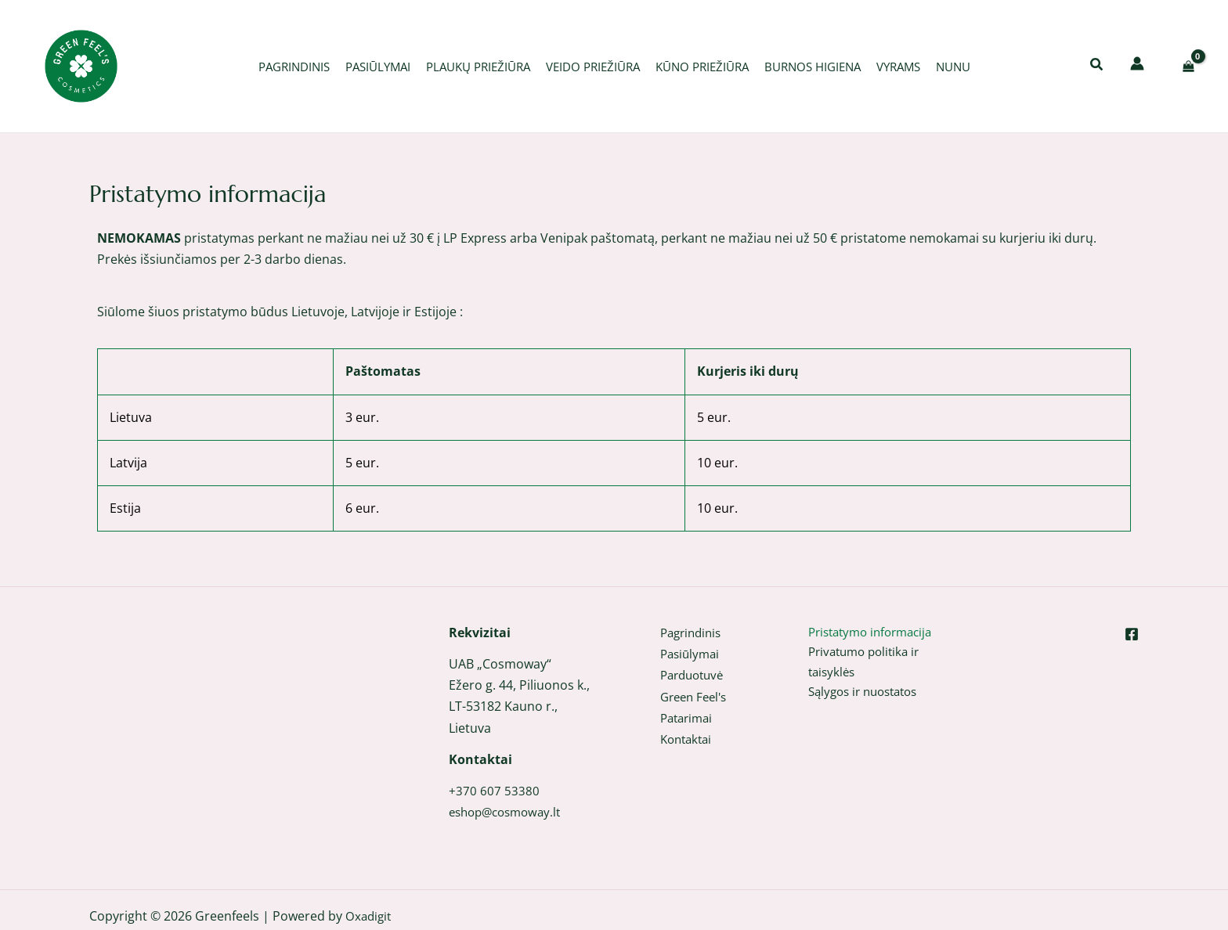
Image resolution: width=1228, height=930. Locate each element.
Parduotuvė (695, 674)
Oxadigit (369, 916)
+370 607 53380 (494, 790)
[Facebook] (1132, 634)
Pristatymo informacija (875, 632)
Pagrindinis (693, 632)
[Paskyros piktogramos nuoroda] (1137, 63)
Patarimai (688, 717)
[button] (1097, 65)
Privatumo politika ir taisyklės (868, 664)
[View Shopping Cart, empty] (1188, 66)
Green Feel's (696, 696)
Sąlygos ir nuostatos (868, 696)
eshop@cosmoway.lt (509, 811)
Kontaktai (688, 739)
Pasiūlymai (692, 653)
